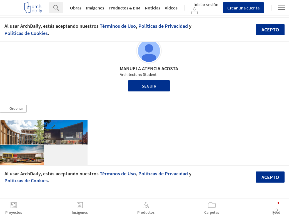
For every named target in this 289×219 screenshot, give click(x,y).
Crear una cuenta (243, 8)
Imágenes (95, 8)
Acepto (270, 29)
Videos (171, 8)
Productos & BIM (124, 8)
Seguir (149, 86)
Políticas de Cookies (26, 33)
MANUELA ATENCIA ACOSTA (149, 68)
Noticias (152, 8)
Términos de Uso (118, 26)
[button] (13, 109)
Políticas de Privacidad (163, 26)
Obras (75, 8)
